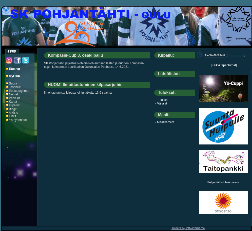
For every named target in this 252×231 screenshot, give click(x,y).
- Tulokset (161, 100)
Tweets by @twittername (188, 228)
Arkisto (13, 112)
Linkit (12, 116)
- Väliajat (161, 103)
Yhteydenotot (18, 120)
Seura (13, 83)
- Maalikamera (165, 122)
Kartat (13, 101)
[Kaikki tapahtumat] (224, 65)
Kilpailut (14, 105)
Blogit (12, 109)
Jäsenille (15, 87)
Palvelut (14, 98)
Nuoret (13, 94)
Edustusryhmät (19, 91)
